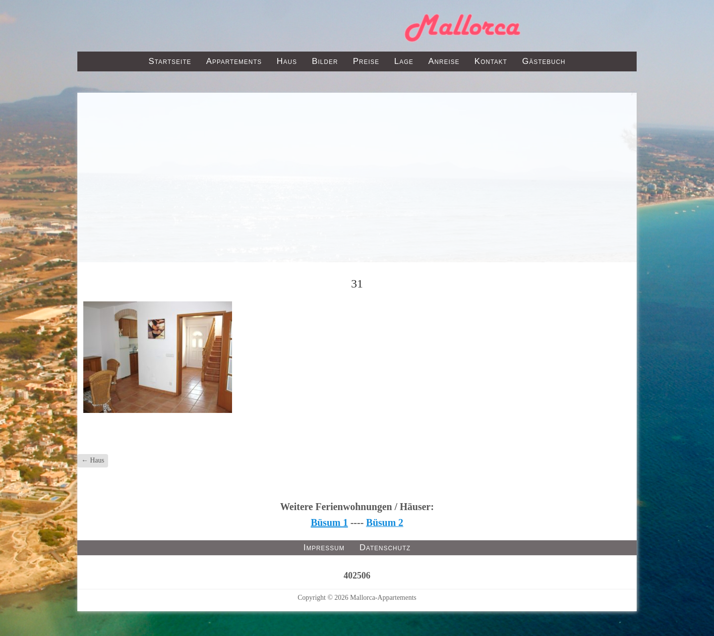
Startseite (169, 61)
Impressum (324, 547)
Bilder (325, 61)
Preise (366, 61)
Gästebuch (544, 61)
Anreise (444, 61)
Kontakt (491, 61)
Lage (404, 61)
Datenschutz (385, 547)
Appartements (234, 61)
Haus (287, 61)
